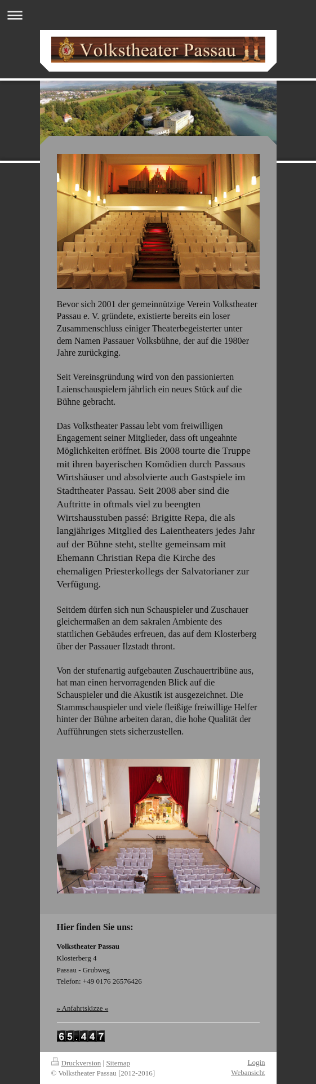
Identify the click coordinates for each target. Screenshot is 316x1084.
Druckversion (76, 1063)
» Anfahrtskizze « (83, 1008)
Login (256, 1062)
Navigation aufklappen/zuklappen (158, 15)
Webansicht (248, 1072)
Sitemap (118, 1063)
